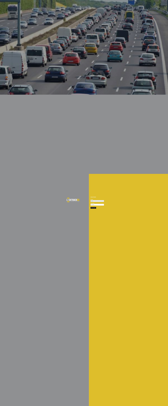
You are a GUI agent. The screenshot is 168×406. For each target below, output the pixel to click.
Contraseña (92, 203)
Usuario (92, 199)
